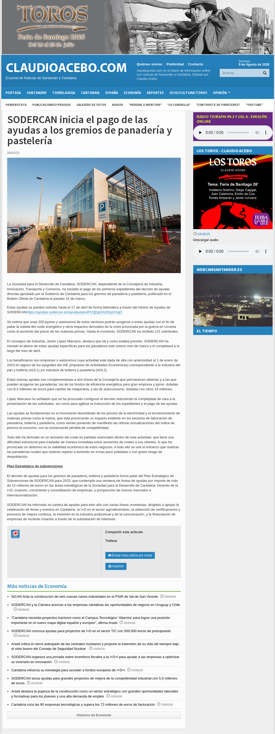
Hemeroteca (16, 104)
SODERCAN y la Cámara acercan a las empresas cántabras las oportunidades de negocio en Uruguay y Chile (95, 605)
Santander (36, 92)
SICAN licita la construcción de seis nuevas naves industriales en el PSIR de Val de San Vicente (84, 597)
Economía (132, 92)
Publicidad (175, 64)
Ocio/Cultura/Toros (188, 92)
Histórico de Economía (93, 715)
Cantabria (90, 92)
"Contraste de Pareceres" (218, 104)
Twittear (111, 541)
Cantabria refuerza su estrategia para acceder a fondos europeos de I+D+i (68, 670)
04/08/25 (201, 234)
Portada (13, 92)
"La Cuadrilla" (178, 104)
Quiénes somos (150, 64)
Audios (117, 104)
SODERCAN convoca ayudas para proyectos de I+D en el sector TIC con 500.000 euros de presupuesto (91, 631)
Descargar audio (205, 240)
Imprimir (116, 566)
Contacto (195, 64)
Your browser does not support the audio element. (233, 132)
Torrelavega (63, 92)
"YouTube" (254, 104)
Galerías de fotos (91, 104)
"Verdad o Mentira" (145, 104)
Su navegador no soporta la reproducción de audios (233, 251)
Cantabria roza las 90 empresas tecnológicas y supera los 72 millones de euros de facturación (83, 704)
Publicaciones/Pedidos (51, 104)
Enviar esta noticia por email (130, 555)
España (111, 92)
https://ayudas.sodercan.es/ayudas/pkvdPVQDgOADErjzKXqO (74, 312)
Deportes (155, 92)
